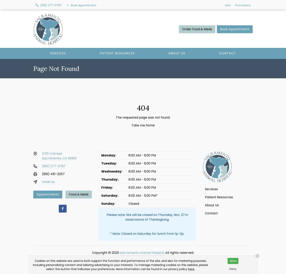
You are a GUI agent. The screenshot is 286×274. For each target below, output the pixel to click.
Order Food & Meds (197, 29)
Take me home (143, 125)
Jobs (227, 5)
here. (191, 269)
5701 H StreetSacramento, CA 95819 (59, 156)
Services (58, 53)
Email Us (48, 182)
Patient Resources (117, 53)
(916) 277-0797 (53, 166)
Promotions (243, 5)
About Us (176, 53)
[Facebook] (63, 209)
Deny (232, 269)
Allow (233, 261)
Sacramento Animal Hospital (142, 252)
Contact (227, 53)
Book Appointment (234, 29)
